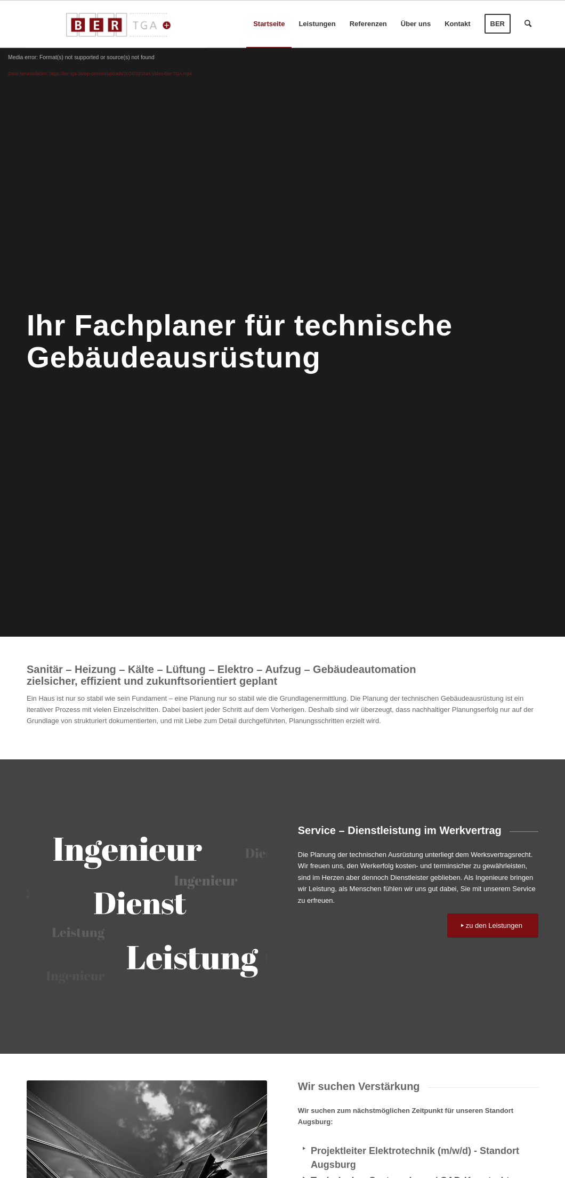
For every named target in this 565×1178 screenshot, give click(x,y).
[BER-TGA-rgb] (117, 24)
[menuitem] (269, 24)
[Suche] (528, 24)
